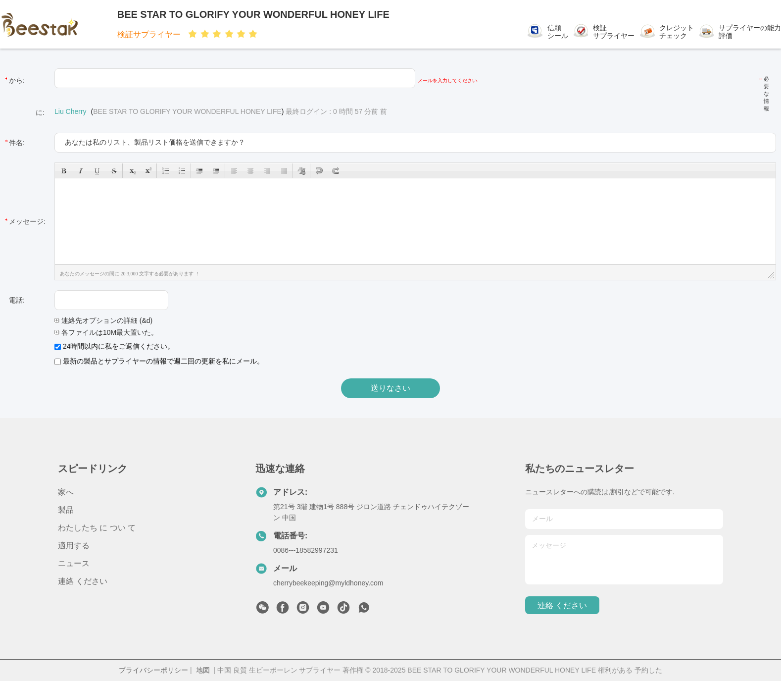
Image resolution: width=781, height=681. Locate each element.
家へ (66, 492)
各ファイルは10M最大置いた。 (106, 332)
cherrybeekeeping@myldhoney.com (328, 583)
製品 (66, 510)
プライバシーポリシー (153, 670)
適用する (74, 545)
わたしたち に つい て (97, 528)
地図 (203, 670)
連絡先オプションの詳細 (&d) (103, 320)
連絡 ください (82, 581)
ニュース (74, 563)
